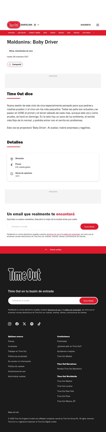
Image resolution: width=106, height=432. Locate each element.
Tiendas (76, 33)
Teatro (52, 33)
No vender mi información (19, 362)
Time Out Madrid (64, 381)
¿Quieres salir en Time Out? (69, 347)
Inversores (12, 347)
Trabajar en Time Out (17, 352)
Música (61, 33)
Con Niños (86, 33)
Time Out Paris (63, 396)
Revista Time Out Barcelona (69, 369)
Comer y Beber (34, 33)
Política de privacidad (17, 357)
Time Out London (65, 386)
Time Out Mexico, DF (66, 401)
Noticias (11, 33)
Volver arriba (53, 250)
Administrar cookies (16, 377)
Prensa (11, 342)
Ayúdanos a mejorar (66, 352)
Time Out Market (64, 357)
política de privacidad (71, 235)
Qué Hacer (22, 33)
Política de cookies (16, 367)
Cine (68, 33)
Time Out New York (65, 391)
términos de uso (53, 235)
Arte (45, 33)
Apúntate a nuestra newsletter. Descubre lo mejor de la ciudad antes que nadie (42, 220)
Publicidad (62, 342)
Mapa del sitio (13, 413)
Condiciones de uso (16, 372)
